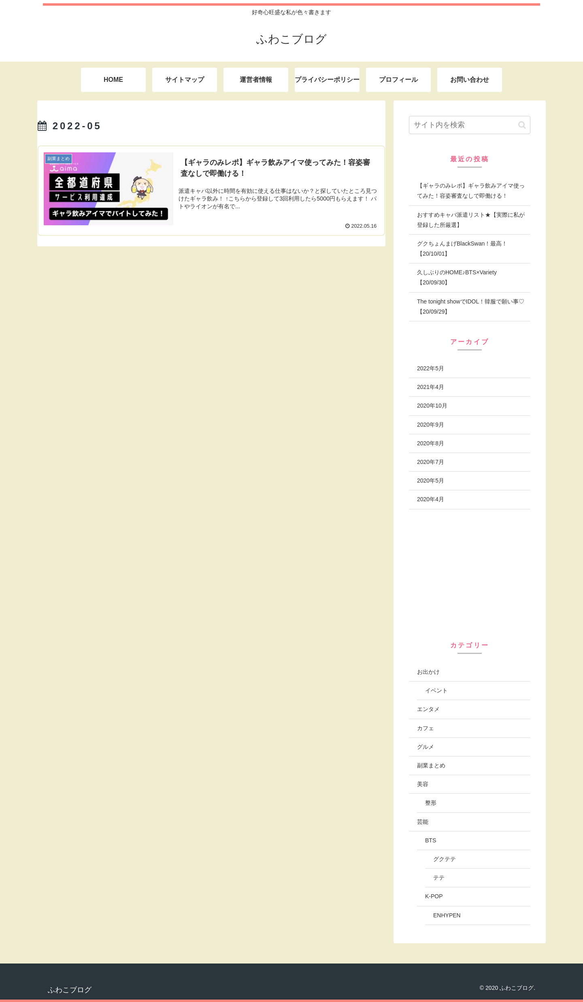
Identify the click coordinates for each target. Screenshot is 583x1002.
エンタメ (428, 709)
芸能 (422, 821)
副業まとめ (431, 765)
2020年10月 (432, 405)
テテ (439, 877)
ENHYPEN (447, 915)
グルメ (425, 746)
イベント (436, 690)
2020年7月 (430, 462)
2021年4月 (430, 387)
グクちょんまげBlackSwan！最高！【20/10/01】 (462, 248)
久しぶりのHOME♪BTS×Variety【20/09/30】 (457, 277)
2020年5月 (430, 480)
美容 (422, 784)
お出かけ (428, 672)
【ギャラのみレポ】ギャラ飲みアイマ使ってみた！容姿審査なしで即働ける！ (471, 190)
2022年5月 (430, 368)
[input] (469, 125)
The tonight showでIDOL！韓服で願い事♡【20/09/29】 (470, 306)
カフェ (425, 728)
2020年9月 (430, 424)
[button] (522, 125)
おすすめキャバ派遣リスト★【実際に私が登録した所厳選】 (471, 220)
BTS (430, 840)
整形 (430, 802)
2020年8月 (430, 443)
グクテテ (444, 859)
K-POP (434, 896)
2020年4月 (430, 499)
